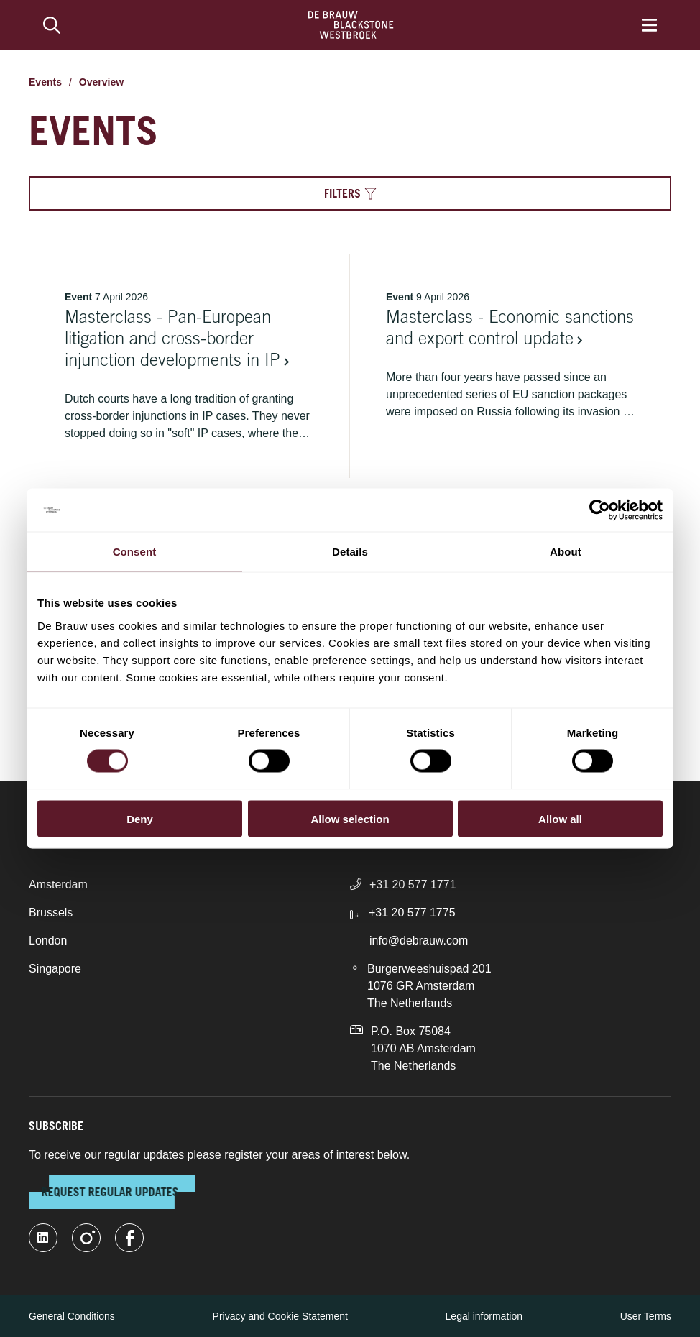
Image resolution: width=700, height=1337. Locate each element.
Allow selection (349, 818)
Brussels (51, 912)
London (48, 940)
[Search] (52, 25)
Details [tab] (350, 552)
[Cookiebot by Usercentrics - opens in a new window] (600, 510)
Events (45, 82)
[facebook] (129, 1237)
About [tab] (565, 552)
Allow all (560, 818)
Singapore (55, 968)
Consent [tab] (135, 552)
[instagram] (86, 1237)
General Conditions (72, 1316)
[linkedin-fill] (43, 1237)
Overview (101, 82)
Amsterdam (58, 884)
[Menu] (649, 25)
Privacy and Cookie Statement (280, 1316)
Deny (139, 818)
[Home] (351, 25)
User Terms (645, 1316)
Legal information (484, 1316)
